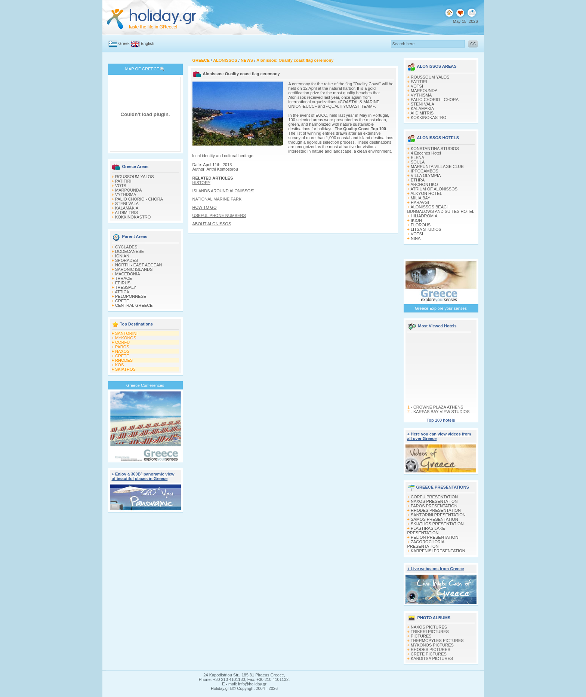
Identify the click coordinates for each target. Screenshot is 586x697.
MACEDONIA (127, 274)
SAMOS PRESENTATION (434, 519)
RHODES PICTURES (430, 649)
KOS (119, 365)
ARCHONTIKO (424, 184)
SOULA (418, 162)
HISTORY (201, 182)
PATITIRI (123, 181)
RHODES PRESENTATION (436, 510)
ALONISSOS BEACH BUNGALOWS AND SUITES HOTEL (441, 209)
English (147, 43)
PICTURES (421, 636)
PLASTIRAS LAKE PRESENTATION (426, 530)
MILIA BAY (420, 198)
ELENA (417, 157)
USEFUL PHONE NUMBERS (219, 215)
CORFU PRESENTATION (434, 497)
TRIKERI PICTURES (430, 631)
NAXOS (122, 351)
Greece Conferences (145, 385)
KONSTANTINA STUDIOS (435, 148)
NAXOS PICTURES (429, 627)
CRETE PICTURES (429, 654)
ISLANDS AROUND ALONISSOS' (223, 191)
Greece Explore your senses (441, 308)
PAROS (122, 347)
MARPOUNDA (128, 190)
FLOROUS (421, 225)
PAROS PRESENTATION (434, 506)
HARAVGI (420, 202)
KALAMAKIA (126, 208)
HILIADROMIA (424, 216)
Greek (124, 43)
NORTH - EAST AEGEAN (138, 265)
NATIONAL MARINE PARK (217, 199)
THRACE (123, 278)
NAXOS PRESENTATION (434, 501)
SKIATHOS (125, 369)
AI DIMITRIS (126, 212)
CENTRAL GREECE (133, 305)
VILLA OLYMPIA (426, 175)
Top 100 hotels (440, 420)
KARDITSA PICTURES (432, 658)
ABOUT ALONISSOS (211, 223)
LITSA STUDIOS (426, 229)
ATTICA (122, 292)
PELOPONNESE (130, 296)
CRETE (122, 301)
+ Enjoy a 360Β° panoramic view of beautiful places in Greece (143, 476)
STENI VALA (127, 203)
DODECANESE (129, 251)
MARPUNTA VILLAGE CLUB (437, 166)
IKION (416, 220)
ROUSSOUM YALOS (134, 176)
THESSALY (125, 287)
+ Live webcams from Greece (435, 568)
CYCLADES (126, 247)
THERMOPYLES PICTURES (437, 640)
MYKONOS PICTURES (432, 645)
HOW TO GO (204, 207)
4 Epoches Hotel (426, 153)
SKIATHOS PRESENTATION (437, 524)
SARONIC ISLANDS (133, 269)
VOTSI (121, 185)
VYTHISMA (125, 194)
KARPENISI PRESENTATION (438, 550)
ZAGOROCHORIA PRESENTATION (425, 543)
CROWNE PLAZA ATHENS (438, 411)
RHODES (124, 360)
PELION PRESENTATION (434, 537)
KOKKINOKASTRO (133, 217)
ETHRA (418, 180)
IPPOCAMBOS (424, 171)
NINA (415, 238)
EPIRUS (122, 283)
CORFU (122, 342)
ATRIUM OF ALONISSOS (433, 189)
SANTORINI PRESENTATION (438, 515)
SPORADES (126, 260)
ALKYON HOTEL (426, 193)
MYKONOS (125, 338)
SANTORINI (126, 333)
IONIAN (122, 256)
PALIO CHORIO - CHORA (139, 199)
